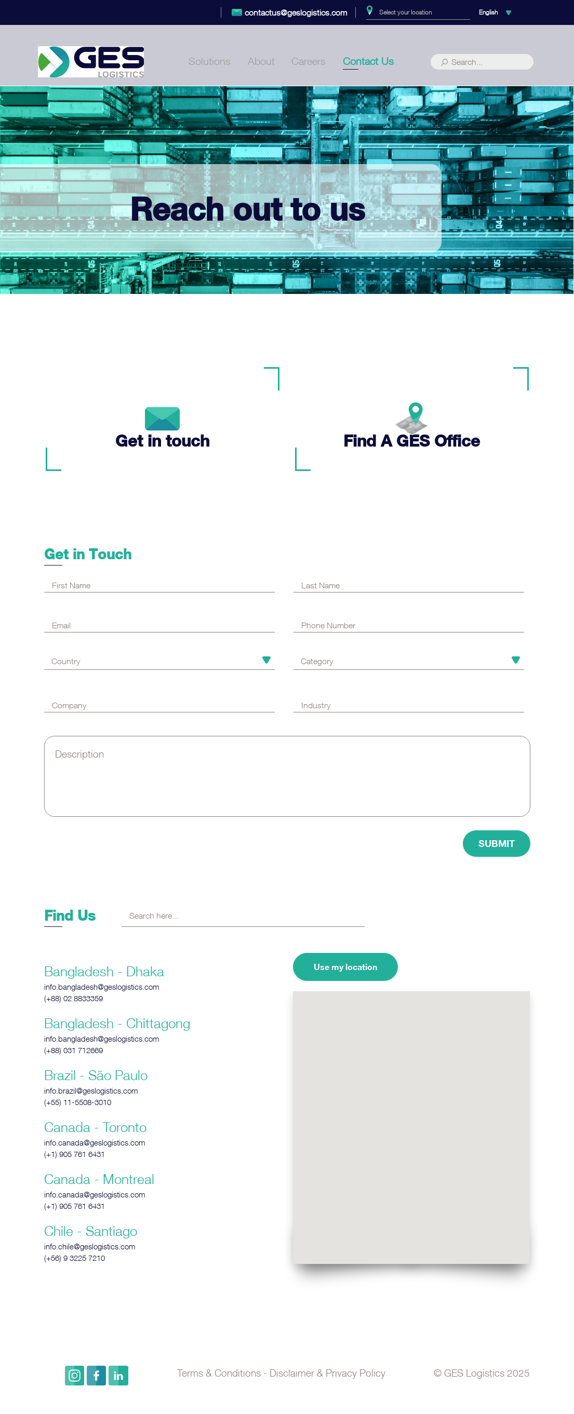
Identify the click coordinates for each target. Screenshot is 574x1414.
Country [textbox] (65, 661)
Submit (496, 843)
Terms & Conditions (219, 1373)
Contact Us (368, 63)
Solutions (210, 63)
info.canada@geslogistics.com (94, 1143)
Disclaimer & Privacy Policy (327, 1373)
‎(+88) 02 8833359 (73, 998)
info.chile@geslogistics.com (90, 1246)
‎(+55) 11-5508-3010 (77, 1102)
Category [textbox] (317, 661)
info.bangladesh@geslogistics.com (101, 987)
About (261, 63)
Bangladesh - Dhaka (104, 971)
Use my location (345, 967)
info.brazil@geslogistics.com (91, 1091)
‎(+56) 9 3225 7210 (74, 1258)
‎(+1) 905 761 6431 (74, 1154)
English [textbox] (488, 12)
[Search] (482, 64)
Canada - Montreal (99, 1178)
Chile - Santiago (90, 1230)
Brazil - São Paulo (96, 1075)
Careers (308, 63)
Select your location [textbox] (405, 12)
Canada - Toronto (95, 1127)
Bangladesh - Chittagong (117, 1023)
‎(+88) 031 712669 (73, 1050)
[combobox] (418, 12)
